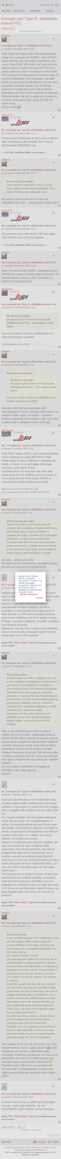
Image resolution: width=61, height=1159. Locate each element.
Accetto (39, 598)
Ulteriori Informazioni (29, 594)
